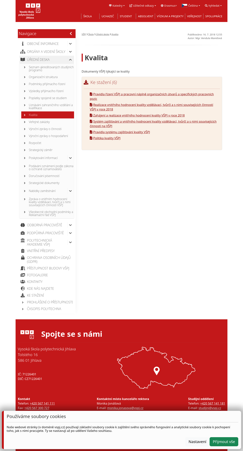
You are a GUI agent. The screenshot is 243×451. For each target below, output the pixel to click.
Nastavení (197, 441)
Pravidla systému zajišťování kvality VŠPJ (120, 132)
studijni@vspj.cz (210, 408)
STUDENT (126, 16)
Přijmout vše (224, 441)
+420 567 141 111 (42, 403)
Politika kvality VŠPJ (105, 138)
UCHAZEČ (108, 16)
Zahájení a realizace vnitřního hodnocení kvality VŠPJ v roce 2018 (137, 115)
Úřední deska (101, 34)
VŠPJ (84, 34)
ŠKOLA (87, 16)
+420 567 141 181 (212, 403)
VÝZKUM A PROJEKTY (170, 16)
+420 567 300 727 (36, 408)
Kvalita (114, 34)
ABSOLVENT (145, 16)
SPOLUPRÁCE (213, 16)
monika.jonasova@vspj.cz (125, 408)
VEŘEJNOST (194, 16)
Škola (90, 34)
